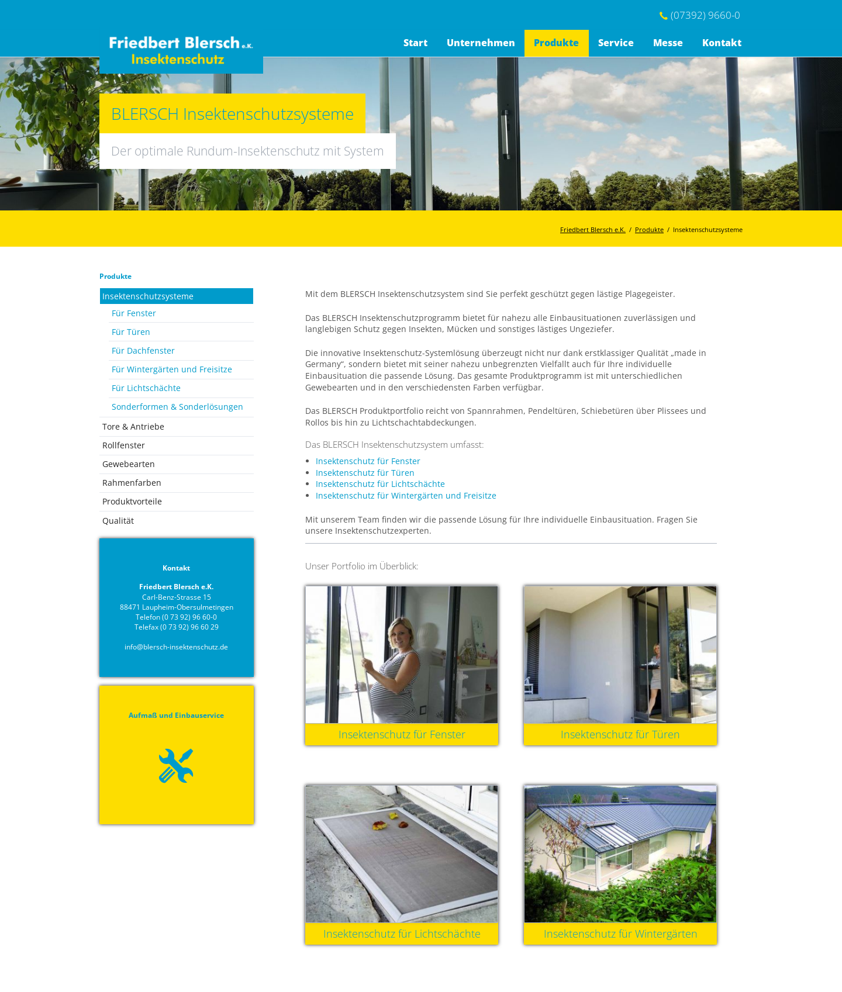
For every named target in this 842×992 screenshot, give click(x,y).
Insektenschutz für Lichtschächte (380, 483)
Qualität (118, 520)
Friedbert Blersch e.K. (593, 229)
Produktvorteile (132, 501)
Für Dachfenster (143, 350)
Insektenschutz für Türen (365, 472)
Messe (668, 42)
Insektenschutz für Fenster (368, 460)
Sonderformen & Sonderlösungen (177, 406)
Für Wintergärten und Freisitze (172, 369)
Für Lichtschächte (146, 387)
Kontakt (721, 42)
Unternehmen (481, 42)
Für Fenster (134, 313)
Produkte (556, 42)
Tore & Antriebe (133, 426)
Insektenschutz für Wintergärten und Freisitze (406, 495)
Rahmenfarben (131, 482)
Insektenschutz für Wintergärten (621, 934)
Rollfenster (123, 445)
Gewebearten (128, 463)
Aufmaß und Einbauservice (176, 715)
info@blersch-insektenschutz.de (176, 647)
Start (415, 42)
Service (616, 42)
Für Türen (131, 331)
